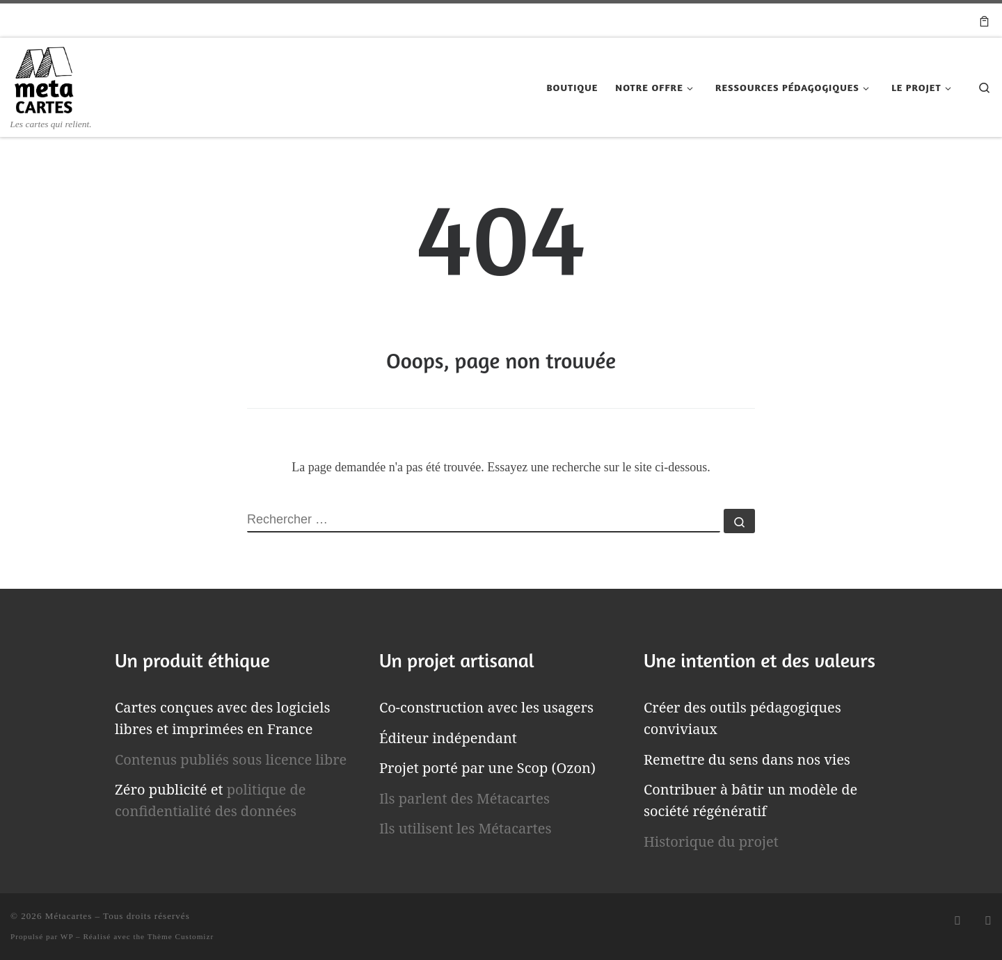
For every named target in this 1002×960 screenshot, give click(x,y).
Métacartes (69, 916)
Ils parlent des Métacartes (464, 798)
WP (67, 936)
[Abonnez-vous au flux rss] (957, 920)
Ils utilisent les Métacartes (465, 828)
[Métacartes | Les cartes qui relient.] (44, 77)
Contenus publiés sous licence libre (231, 759)
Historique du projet (711, 841)
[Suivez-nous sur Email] (988, 920)
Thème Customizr (181, 936)
